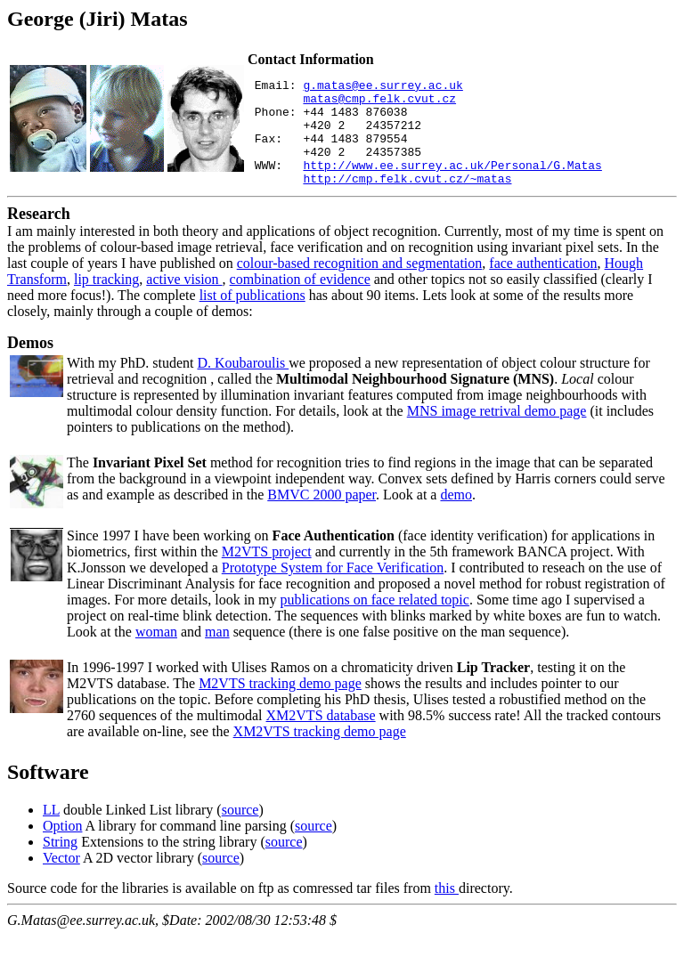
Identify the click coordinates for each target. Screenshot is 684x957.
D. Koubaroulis (243, 384)
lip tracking (106, 300)
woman (156, 653)
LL (51, 831)
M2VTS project (267, 572)
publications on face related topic (375, 621)
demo (456, 515)
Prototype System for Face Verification (333, 588)
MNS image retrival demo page (497, 432)
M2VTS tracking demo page (280, 704)
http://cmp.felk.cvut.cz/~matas (407, 199)
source (240, 831)
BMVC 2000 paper (321, 515)
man (217, 653)
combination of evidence (300, 300)
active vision (184, 300)
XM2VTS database (321, 736)
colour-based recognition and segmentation (360, 284)
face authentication (543, 284)
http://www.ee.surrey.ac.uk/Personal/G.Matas (452, 183)
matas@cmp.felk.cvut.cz (379, 103)
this (447, 909)
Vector (61, 879)
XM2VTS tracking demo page (319, 752)
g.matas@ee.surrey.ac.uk (382, 87)
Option (62, 847)
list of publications (252, 316)
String (60, 863)
